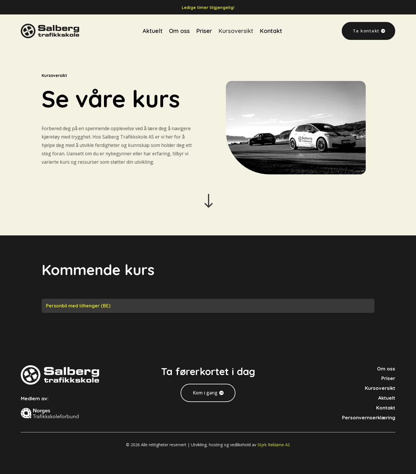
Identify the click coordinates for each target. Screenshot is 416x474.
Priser (204, 23)
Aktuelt (152, 23)
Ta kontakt (366, 23)
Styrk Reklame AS (273, 444)
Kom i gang (205, 393)
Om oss (179, 23)
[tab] (208, 306)
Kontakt (271, 23)
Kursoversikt (235, 23)
